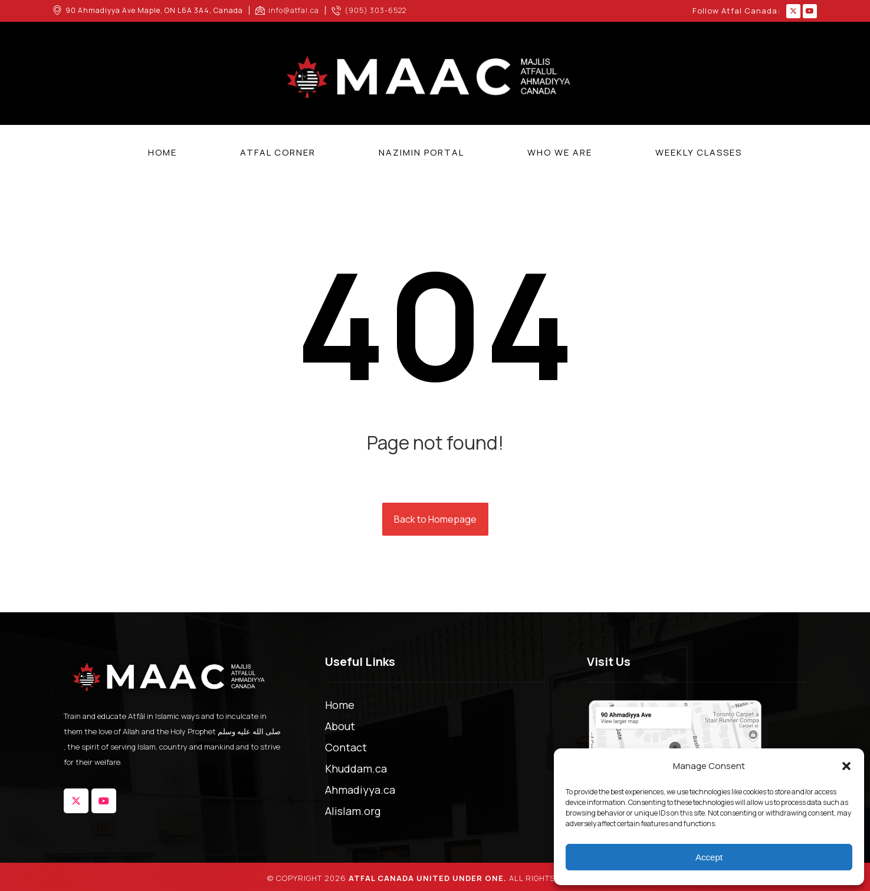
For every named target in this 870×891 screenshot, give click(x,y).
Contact (346, 747)
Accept (709, 857)
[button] (846, 766)
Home (339, 705)
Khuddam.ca (356, 768)
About (340, 726)
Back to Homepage (435, 519)
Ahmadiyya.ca (360, 790)
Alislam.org (352, 811)
